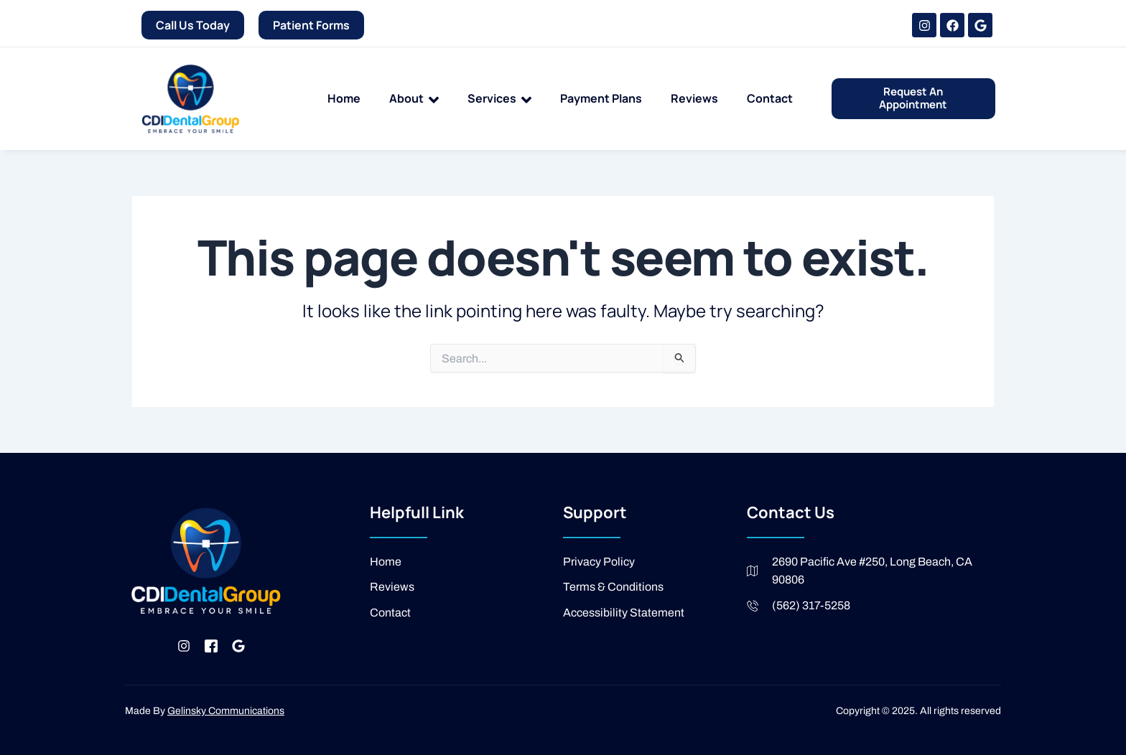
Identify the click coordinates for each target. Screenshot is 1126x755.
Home (343, 98)
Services (499, 99)
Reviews (694, 98)
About (414, 99)
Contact (770, 98)
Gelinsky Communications (225, 710)
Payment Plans (601, 98)
